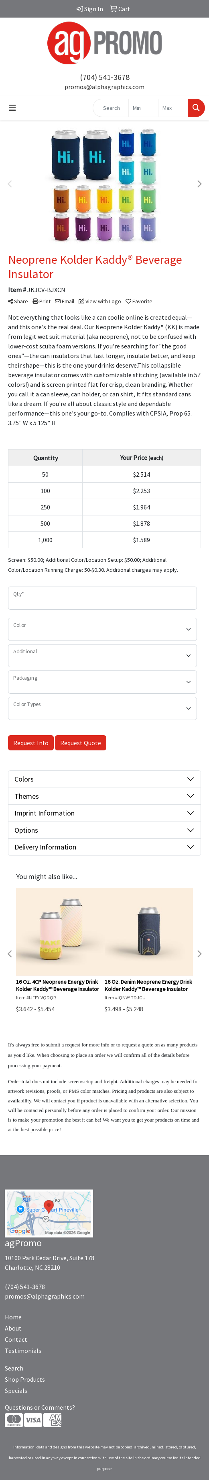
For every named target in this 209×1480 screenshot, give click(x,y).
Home (13, 1317)
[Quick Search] (111, 108)
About (13, 1328)
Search (14, 1368)
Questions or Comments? (40, 1407)
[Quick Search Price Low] (143, 108)
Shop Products (25, 1379)
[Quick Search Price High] (173, 108)
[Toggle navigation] (12, 107)
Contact (16, 1339)
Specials (16, 1390)
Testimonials (23, 1351)
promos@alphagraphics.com (104, 87)
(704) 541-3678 (105, 77)
